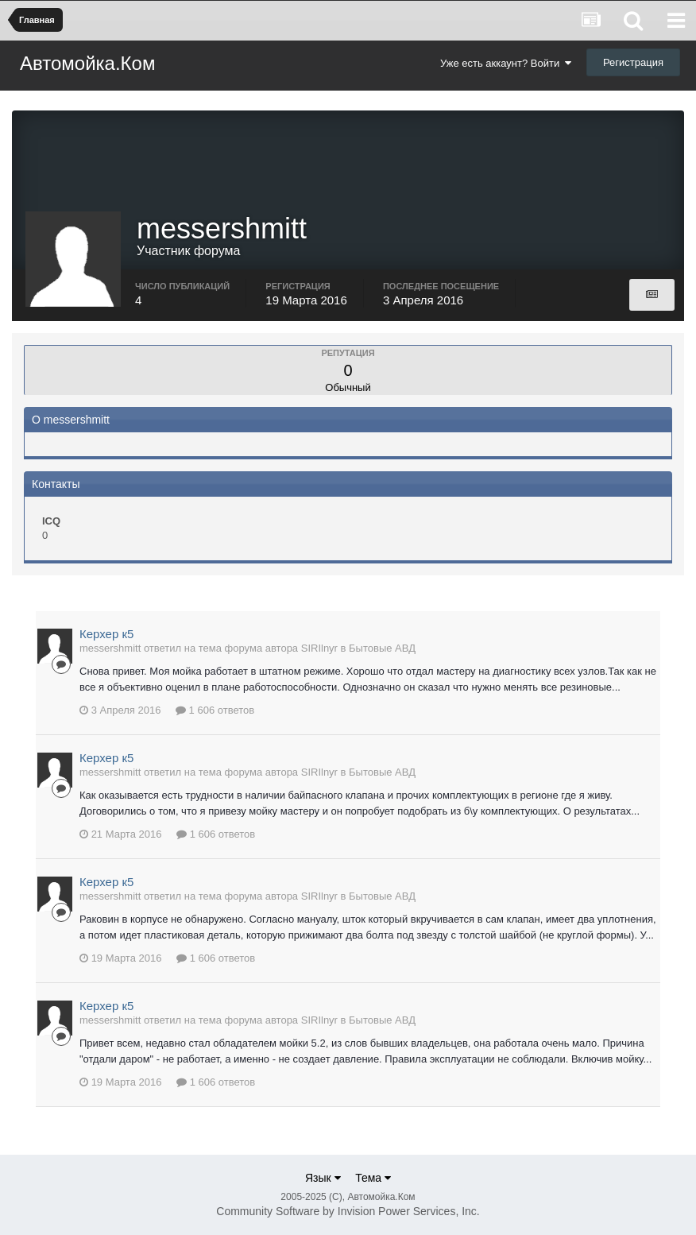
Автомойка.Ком (87, 63)
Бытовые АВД (382, 648)
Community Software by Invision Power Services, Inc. (347, 1211)
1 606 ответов (215, 710)
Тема (373, 1177)
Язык (323, 1177)
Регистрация (633, 62)
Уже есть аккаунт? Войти (506, 63)
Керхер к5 (106, 634)
